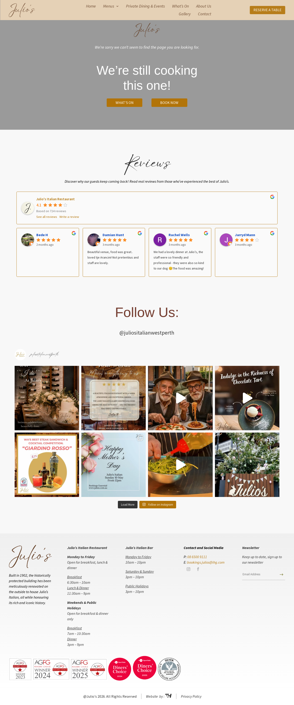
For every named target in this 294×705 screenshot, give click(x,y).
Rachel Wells (179, 235)
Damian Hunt (113, 235)
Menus (108, 6)
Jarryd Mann (245, 235)
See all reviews (46, 217)
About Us (203, 6)
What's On (125, 102)
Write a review (69, 217)
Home (91, 6)
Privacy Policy (191, 696)
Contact (204, 14)
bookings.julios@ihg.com (206, 562)
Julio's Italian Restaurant (55, 199)
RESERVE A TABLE (267, 10)
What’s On (180, 6)
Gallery (185, 14)
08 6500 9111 (197, 556)
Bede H (42, 235)
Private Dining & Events (145, 6)
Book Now (169, 102)
